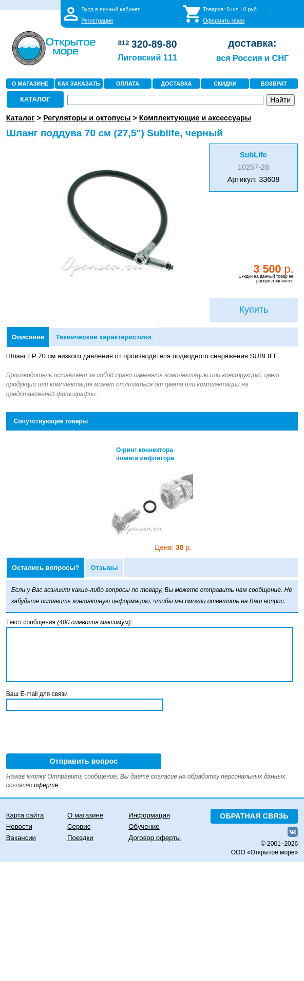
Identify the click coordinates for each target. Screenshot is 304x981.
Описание (28, 337)
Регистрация (97, 20)
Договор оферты (154, 838)
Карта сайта (25, 815)
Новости (19, 826)
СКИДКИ (225, 83)
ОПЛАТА (127, 83)
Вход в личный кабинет (110, 9)
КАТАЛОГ (35, 99)
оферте (46, 785)
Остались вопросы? (46, 567)
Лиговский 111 (147, 57)
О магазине (85, 815)
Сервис (78, 826)
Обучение (143, 826)
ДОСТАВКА (176, 83)
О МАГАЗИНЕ (30, 83)
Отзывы (104, 567)
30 (173, 547)
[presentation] (84, 733)
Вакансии (21, 838)
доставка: (252, 43)
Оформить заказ (223, 20)
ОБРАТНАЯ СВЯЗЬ (254, 816)
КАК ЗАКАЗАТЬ (79, 83)
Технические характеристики (103, 337)
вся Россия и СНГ (252, 58)
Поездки (80, 838)
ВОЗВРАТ (274, 83)
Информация (149, 815)
